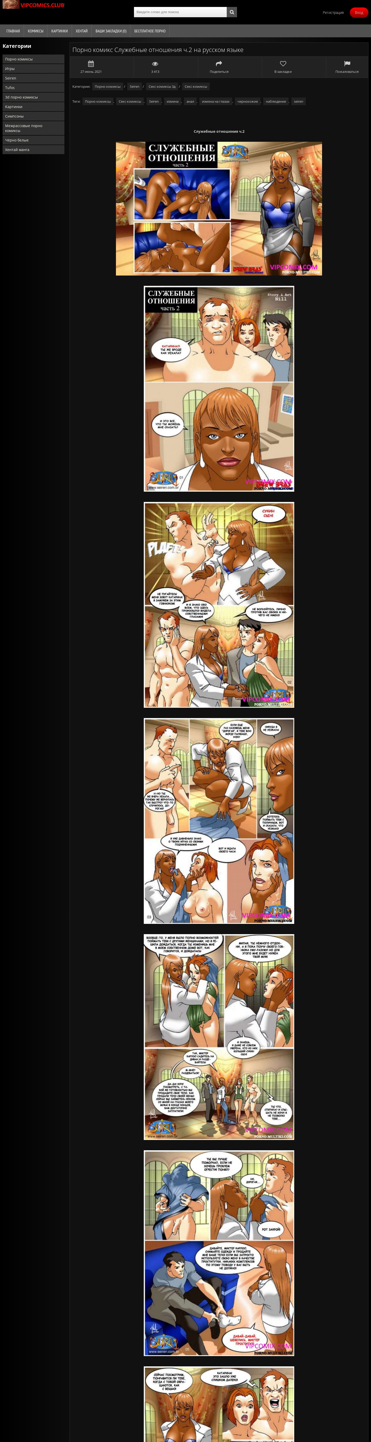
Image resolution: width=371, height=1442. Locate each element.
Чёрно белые (17, 140)
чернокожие (248, 101)
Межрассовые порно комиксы (23, 128)
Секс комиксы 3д (162, 86)
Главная (13, 30)
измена (173, 101)
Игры (10, 68)
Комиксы (35, 30)
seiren (298, 101)
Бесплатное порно (149, 30)
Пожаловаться (347, 67)
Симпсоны (14, 116)
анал (190, 101)
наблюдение (276, 101)
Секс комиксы (196, 86)
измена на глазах (216, 101)
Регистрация (333, 12)
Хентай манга (17, 149)
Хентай (82, 30)
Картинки (59, 30)
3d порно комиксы (21, 97)
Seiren (10, 78)
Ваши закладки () (111, 30)
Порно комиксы (19, 59)
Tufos (10, 87)
